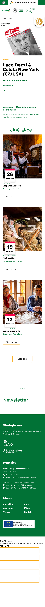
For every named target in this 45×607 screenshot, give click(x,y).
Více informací (11, 197)
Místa (27, 508)
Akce (10, 19)
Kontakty (29, 512)
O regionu (8, 508)
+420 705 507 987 (13, 474)
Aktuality (8, 504)
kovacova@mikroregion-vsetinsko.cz (21, 477)
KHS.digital (15, 434)
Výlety (6, 512)
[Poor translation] (7, 545)
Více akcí (22, 358)
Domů (5, 19)
